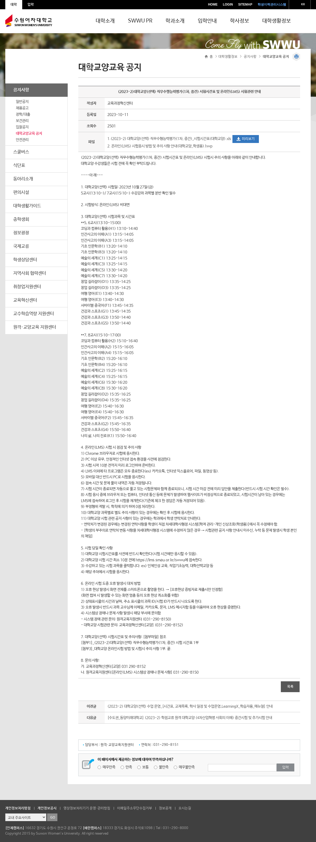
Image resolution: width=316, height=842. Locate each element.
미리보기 (248, 139)
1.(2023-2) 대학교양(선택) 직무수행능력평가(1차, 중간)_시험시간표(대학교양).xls (169, 139)
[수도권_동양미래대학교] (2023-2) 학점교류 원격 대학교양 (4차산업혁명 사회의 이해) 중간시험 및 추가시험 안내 (189, 718)
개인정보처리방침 (18, 808)
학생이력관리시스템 (272, 4)
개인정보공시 (47, 808)
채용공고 (22, 108)
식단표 (19, 165)
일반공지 (22, 102)
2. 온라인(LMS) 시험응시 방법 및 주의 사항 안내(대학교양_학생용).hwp (159, 146)
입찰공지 (22, 127)
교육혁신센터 (25, 300)
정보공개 (165, 808)
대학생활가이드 (27, 206)
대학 (14, 5)
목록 (290, 687)
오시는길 (184, 808)
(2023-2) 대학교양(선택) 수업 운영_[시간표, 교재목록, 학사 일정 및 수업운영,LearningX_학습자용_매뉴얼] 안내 (190, 706)
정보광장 (21, 232)
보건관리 (22, 121)
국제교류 (21, 246)
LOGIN (228, 4)
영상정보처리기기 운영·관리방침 (86, 808)
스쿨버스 (21, 152)
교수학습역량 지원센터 (33, 313)
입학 (31, 5)
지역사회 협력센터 (29, 273)
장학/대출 (23, 114)
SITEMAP (245, 4)
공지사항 (21, 89)
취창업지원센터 (27, 286)
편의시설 (21, 192)
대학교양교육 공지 (29, 133)
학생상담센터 (25, 259)
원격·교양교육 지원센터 (34, 327)
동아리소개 (23, 179)
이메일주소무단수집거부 (134, 808)
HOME (213, 4)
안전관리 (22, 140)
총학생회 (21, 219)
